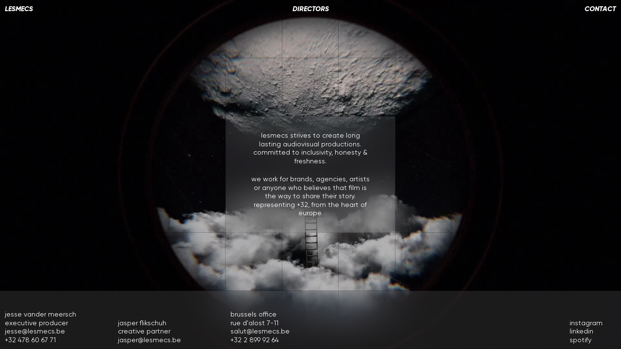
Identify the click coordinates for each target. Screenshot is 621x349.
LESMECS (19, 9)
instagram (586, 323)
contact (600, 9)
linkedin (581, 331)
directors (311, 9)
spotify (580, 340)
